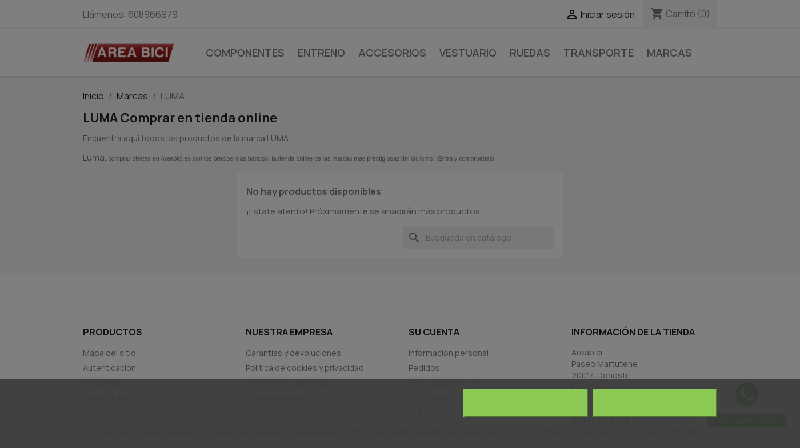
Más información (114, 433)
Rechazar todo (525, 403)
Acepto (655, 403)
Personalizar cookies (192, 433)
